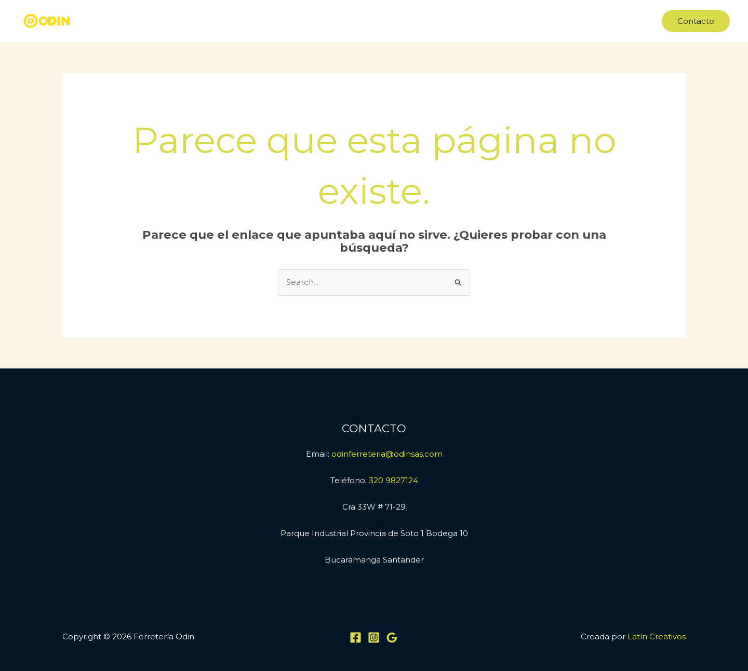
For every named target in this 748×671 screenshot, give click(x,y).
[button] (696, 21)
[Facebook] (356, 637)
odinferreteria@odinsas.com (387, 454)
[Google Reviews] (392, 637)
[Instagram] (374, 637)
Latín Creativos (656, 636)
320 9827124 (393, 480)
